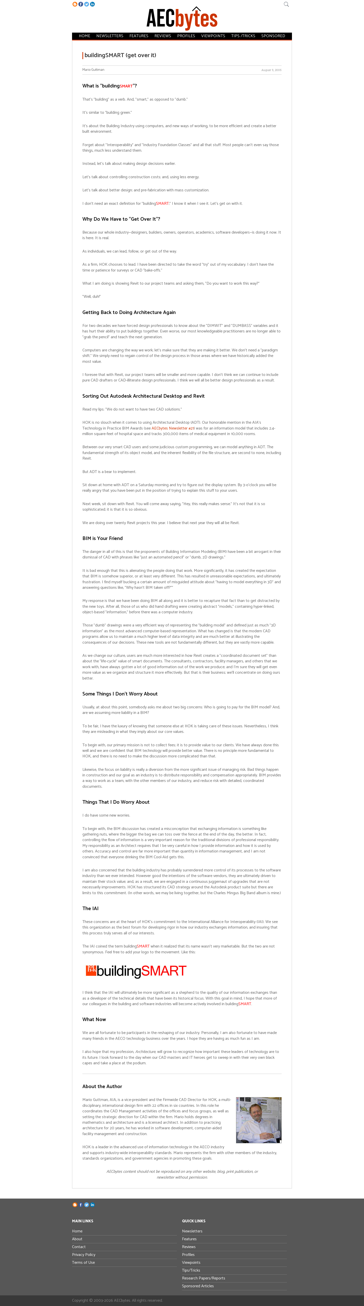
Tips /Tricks (243, 36)
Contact (79, 1247)
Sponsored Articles (198, 1286)
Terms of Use (83, 1262)
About (77, 1239)
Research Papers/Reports (203, 1278)
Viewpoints (213, 36)
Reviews (162, 36)
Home (84, 36)
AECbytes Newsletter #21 (173, 428)
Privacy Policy (83, 1254)
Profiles (186, 36)
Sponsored (273, 36)
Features (138, 36)
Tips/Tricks (191, 1270)
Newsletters (109, 36)
